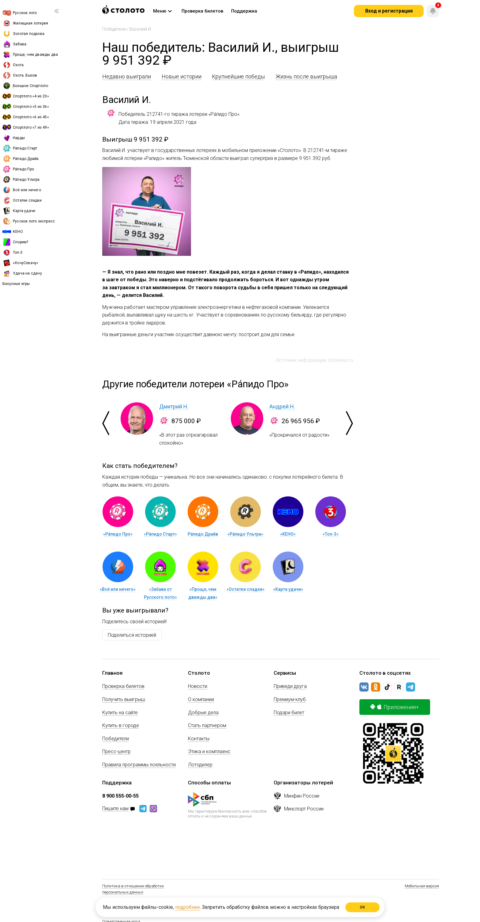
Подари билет (289, 712)
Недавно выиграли (126, 76)
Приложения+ (394, 707)
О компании (201, 699)
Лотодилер (200, 765)
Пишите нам (115, 808)
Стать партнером (207, 725)
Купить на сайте (120, 712)
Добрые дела (203, 712)
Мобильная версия (422, 886)
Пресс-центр (116, 751)
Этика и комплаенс (209, 751)
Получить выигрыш (123, 699)
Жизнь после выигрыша (306, 76)
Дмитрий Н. (174, 406)
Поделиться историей (132, 635)
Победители (114, 29)
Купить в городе (120, 725)
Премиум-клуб (290, 699)
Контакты (198, 739)
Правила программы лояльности (139, 765)
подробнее (187, 907)
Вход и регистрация (389, 11)
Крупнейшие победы (238, 76)
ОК (363, 907)
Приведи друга (290, 686)
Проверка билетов (123, 686)
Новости (197, 686)
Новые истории (181, 76)
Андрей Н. (282, 406)
